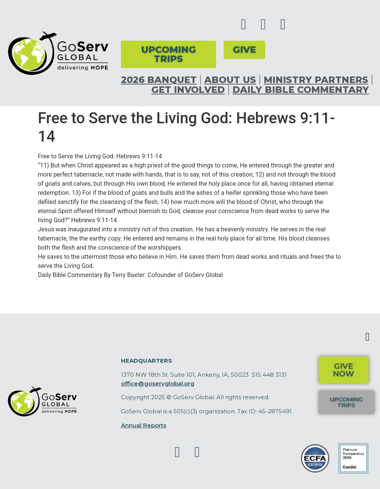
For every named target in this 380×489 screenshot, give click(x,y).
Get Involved (188, 90)
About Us (230, 80)
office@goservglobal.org (157, 383)
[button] (367, 336)
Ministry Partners (316, 80)
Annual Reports (143, 425)
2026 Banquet (159, 80)
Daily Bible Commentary (300, 90)
